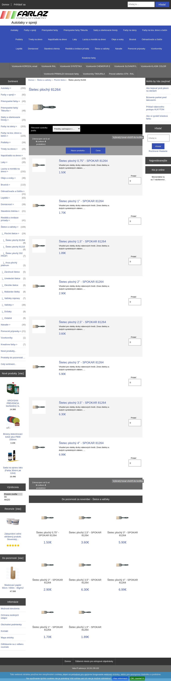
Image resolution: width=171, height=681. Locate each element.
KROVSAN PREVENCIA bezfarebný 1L (13, 394)
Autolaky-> (13, 88)
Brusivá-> (13, 184)
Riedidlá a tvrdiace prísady (77, 49)
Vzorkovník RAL (48, 66)
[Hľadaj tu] (158, 138)
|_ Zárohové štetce (13, 272)
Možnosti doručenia (10, 608)
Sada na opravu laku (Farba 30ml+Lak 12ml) (13, 461)
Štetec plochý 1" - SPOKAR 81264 (81, 201)
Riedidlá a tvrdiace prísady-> (13, 219)
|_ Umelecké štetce (13, 278)
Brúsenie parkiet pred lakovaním (156, 98)
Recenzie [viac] (13, 508)
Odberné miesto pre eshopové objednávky (94, 661)
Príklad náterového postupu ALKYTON (155, 108)
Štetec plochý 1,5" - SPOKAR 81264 (82, 241)
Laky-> (13, 162)
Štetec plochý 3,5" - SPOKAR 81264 (82, 402)
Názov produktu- (78, 150)
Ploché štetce (60, 80)
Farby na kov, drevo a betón (154, 30)
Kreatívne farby (89, 58)
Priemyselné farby (50, 30)
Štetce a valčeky (44, 80)
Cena (98, 150)
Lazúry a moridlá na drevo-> (13, 170)
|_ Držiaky (13, 311)
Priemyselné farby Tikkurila (76, 30)
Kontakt (4, 631)
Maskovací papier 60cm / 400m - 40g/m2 (13, 577)
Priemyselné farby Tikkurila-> (13, 109)
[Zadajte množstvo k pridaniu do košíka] (134, 180)
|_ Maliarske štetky (13, 291)
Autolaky (14, 30)
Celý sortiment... (8, 364)
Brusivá (132, 39)
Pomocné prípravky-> (13, 331)
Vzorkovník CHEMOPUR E (98, 66)
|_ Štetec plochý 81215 (13, 247)
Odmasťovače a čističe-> (13, 192)
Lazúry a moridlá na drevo (94, 39)
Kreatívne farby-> (13, 344)
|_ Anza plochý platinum (13, 264)
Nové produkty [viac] (13, 373)
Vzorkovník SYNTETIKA (71, 66)
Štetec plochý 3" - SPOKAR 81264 (81, 362)
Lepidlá (19, 49)
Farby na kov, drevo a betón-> (13, 134)
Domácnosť (33, 49)
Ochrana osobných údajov (10, 616)
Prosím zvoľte (13, 494)
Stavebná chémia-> (13, 211)
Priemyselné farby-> (13, 101)
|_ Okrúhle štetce (13, 285)
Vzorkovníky (156, 49)
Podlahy (19, 39)
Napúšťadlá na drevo (57, 39)
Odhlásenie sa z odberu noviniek (12, 645)
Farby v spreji (30, 30)
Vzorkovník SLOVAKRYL (125, 66)
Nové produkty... (8, 351)
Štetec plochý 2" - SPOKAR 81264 (81, 281)
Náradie (118, 49)
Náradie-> (13, 324)
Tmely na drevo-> (13, 149)
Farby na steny (129, 30)
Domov (5, 4)
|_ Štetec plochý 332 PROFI (13, 254)
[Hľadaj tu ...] (141, 4)
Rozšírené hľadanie (158, 151)
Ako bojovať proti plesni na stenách (157, 89)
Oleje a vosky (118, 39)
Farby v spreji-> (13, 94)
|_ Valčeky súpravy (13, 298)
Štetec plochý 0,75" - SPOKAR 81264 (83, 160)
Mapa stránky (7, 637)
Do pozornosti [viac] (12, 558)
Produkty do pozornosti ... (13, 357)
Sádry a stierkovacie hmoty (105, 30)
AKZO (13, 499)
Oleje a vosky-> (13, 178)
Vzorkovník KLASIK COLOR (153, 66)
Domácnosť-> (13, 204)
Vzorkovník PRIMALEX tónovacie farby (61, 74)
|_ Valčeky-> (13, 305)
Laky (74, 39)
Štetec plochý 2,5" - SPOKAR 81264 (82, 322)
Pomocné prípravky (136, 49)
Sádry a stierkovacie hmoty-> (13, 118)
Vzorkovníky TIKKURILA (94, 74)
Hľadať (158, 128)
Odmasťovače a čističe (152, 39)
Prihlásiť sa (19, 4)
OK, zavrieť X (137, 678)
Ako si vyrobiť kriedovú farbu (157, 117)
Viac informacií (120, 678)
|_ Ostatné (13, 318)
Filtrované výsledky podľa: (39, 129)
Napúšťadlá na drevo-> (13, 156)
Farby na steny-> (13, 126)
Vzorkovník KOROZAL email (24, 66)
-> (13, 227)
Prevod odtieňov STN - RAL (121, 74)
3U (13, 497)
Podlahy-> (13, 142)
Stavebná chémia (52, 49)
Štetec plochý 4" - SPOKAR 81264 (81, 443)
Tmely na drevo (35, 39)
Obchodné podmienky (11, 624)
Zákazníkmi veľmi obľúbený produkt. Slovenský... (12, 528)
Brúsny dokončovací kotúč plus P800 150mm (12, 428)
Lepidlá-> (13, 198)
